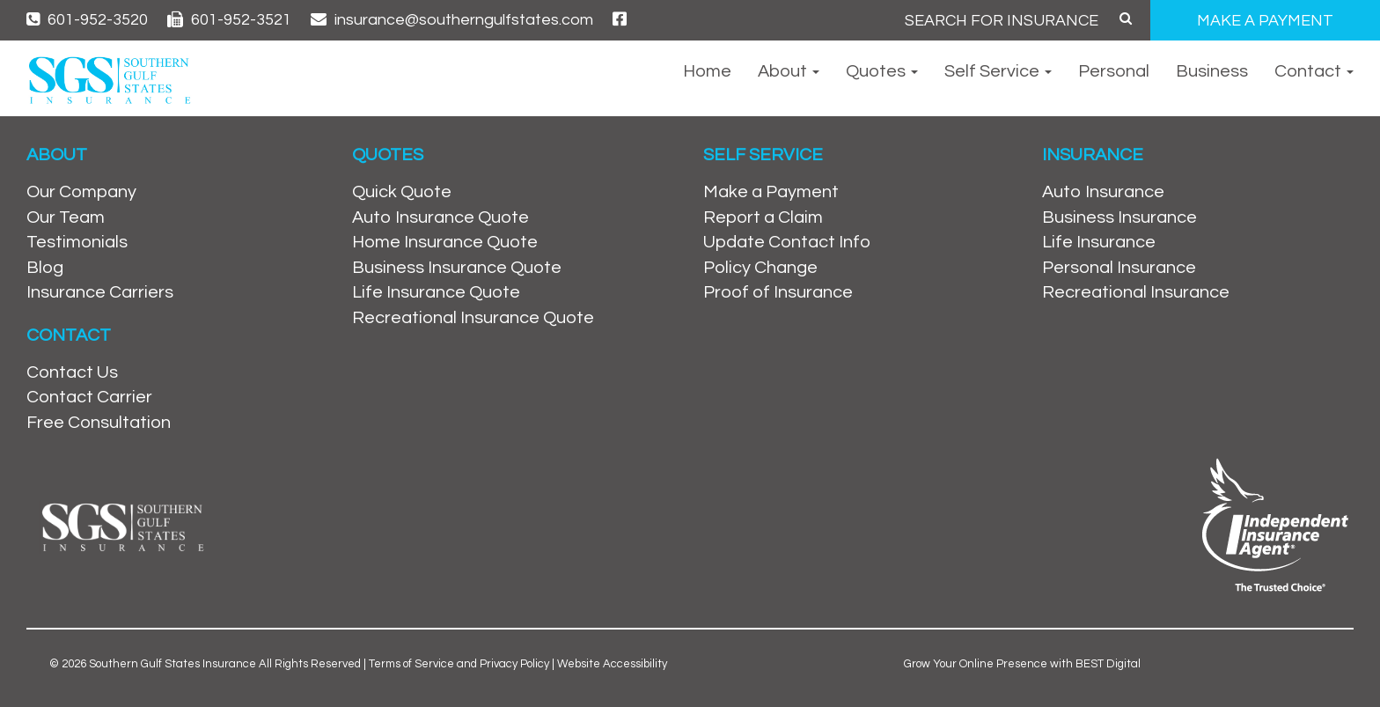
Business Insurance (1119, 217)
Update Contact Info (786, 242)
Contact (1314, 71)
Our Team (65, 217)
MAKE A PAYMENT (1265, 20)
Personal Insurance (1119, 267)
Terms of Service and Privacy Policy (459, 664)
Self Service (998, 71)
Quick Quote (401, 192)
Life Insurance (1099, 242)
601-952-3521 (229, 19)
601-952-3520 (87, 19)
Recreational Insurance (1136, 292)
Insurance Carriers (99, 292)
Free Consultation (98, 422)
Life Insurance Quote (436, 292)
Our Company (81, 192)
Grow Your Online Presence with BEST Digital (1022, 664)
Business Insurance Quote (457, 267)
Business (1212, 71)
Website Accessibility (612, 664)
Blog (44, 267)
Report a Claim (763, 217)
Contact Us (72, 372)
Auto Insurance (1103, 192)
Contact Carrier (89, 397)
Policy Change (760, 267)
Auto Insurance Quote (440, 217)
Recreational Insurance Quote (473, 318)
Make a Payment (771, 192)
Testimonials (77, 242)
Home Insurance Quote (445, 242)
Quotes (882, 71)
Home (707, 71)
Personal (1113, 71)
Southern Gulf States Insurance (172, 664)
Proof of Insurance (778, 292)
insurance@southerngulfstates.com (452, 19)
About (788, 71)
